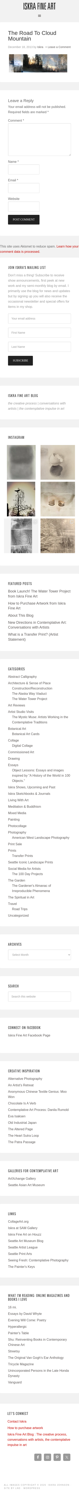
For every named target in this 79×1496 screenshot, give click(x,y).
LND (18, 1488)
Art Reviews (16, 705)
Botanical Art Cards (26, 734)
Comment (16, 120)
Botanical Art (17, 728)
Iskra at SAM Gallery (22, 1228)
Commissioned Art (21, 752)
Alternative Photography (25, 1078)
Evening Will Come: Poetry (27, 1320)
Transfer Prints (22, 856)
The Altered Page (20, 1129)
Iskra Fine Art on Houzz (24, 1234)
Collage (13, 740)
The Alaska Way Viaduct (29, 693)
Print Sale (15, 844)
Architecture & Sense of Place (29, 683)
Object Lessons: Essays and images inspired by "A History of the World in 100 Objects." (41, 775)
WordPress (31, 1488)
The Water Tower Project (29, 699)
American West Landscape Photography (40, 837)
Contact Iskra (16, 1421)
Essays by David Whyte (25, 1313)
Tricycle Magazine (21, 1364)
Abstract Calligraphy (22, 676)
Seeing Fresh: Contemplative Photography (38, 1260)
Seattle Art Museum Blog (25, 1241)
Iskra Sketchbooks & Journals (29, 793)
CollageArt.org (18, 1221)
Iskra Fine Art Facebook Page (29, 1035)
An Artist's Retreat (21, 1085)
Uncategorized (18, 915)
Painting (14, 819)
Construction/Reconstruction (32, 688)
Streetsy (14, 1351)
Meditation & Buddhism (24, 806)
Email (13, 180)
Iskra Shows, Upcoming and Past (31, 787)
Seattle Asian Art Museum (26, 1185)
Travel (12, 904)
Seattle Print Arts (20, 1254)
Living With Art (18, 800)
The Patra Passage (21, 1142)
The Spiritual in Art (21, 897)
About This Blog (20, 615)
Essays (13, 765)
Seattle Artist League (23, 1247)
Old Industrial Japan (22, 1122)
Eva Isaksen (16, 1116)
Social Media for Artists (24, 868)
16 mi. (12, 1307)
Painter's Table (18, 1333)
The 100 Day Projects (27, 874)
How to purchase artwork (25, 1428)
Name (13, 161)
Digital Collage (22, 745)
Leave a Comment (59, 47)
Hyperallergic (17, 1326)
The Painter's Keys (21, 1266)
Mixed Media (17, 813)
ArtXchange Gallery (22, 1178)
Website (14, 199)
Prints (12, 850)
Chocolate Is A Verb (22, 1103)
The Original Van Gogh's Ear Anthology (36, 1357)
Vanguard (15, 1382)
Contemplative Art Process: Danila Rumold (38, 1110)
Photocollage (17, 826)
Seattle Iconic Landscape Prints (30, 862)
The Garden (16, 880)
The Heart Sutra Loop (23, 1135)
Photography (17, 832)
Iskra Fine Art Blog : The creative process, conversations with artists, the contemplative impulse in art (38, 1440)
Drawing (14, 758)
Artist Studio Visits (21, 712)
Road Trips (19, 909)
